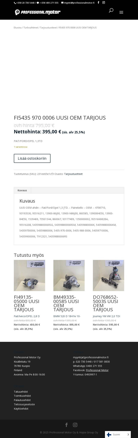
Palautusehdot (22, 400)
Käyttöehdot (21, 408)
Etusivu (18, 27)
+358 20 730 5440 (25, 2)
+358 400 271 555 (49, 2)
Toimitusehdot (22, 395)
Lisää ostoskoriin (32, 158)
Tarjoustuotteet (48, 27)
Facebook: (91, 370)
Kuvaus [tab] (22, 190)
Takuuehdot (21, 391)
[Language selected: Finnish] (118, 434)
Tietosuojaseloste (24, 404)
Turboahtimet (31, 27)
